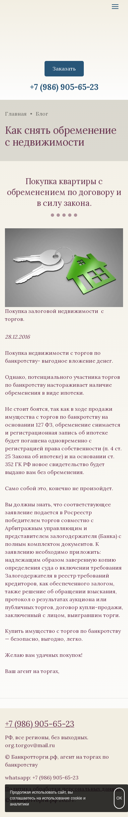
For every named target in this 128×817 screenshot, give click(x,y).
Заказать (64, 68)
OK (119, 798)
